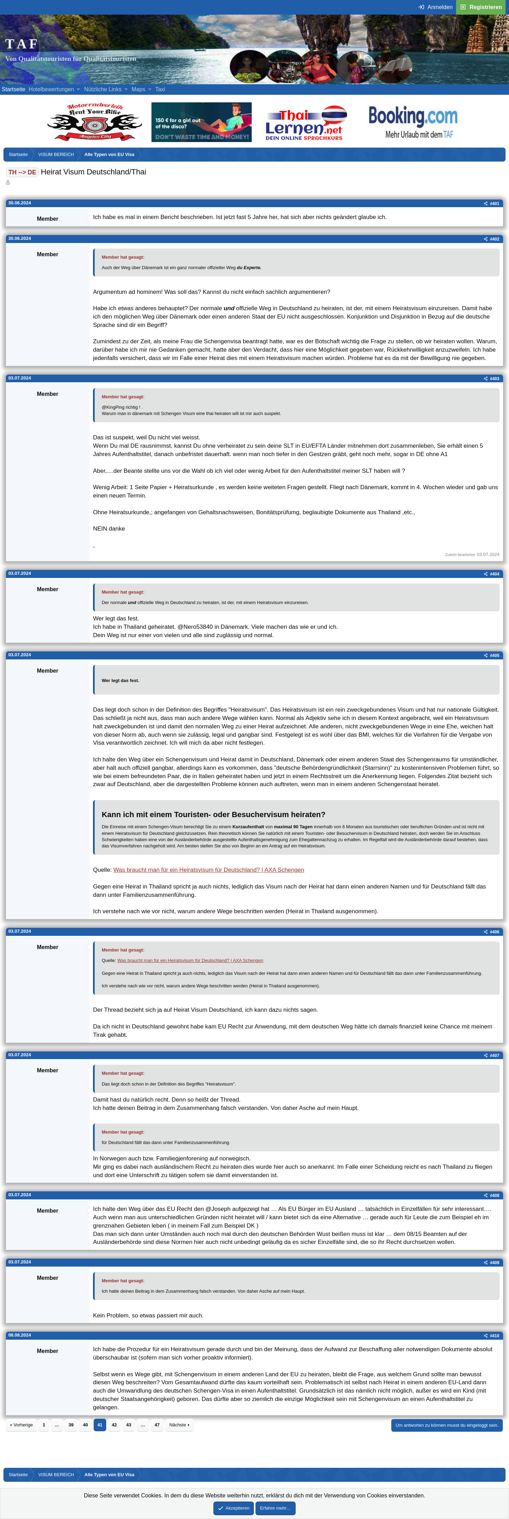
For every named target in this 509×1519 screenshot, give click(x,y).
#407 (494, 1055)
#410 (494, 1335)
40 (85, 1424)
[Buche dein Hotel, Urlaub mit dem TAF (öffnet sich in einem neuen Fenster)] (413, 140)
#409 (494, 1262)
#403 (494, 378)
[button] (79, 89)
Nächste (178, 1424)
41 (99, 1424)
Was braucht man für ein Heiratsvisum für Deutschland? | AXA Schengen (208, 870)
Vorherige (23, 1424)
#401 (494, 203)
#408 (494, 1195)
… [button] (57, 1424)
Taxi (160, 89)
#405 (494, 655)
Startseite (13, 89)
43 (128, 1424)
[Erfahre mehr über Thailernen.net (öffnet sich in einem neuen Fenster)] (307, 140)
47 (157, 1424)
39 (71, 1424)
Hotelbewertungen (51, 89)
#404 (494, 574)
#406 (494, 932)
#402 (494, 239)
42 (114, 1424)
